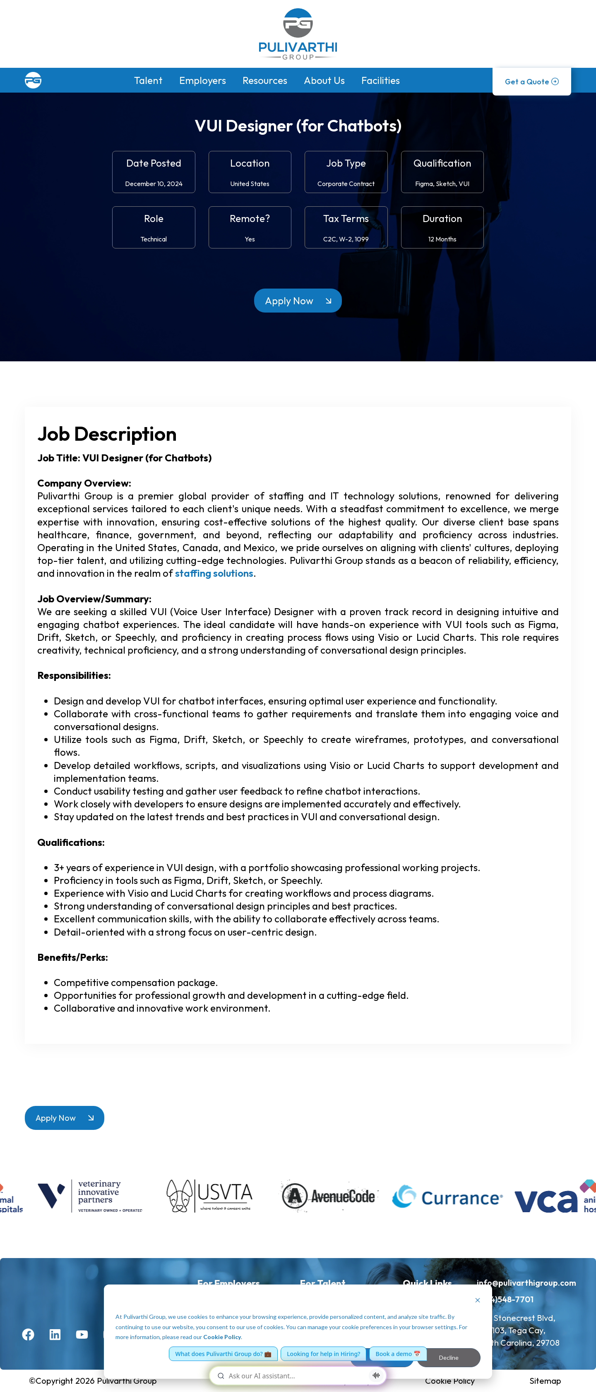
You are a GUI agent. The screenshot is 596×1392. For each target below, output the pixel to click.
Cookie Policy (222, 1336)
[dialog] (298, 1332)
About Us (324, 80)
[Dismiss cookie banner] (478, 1301)
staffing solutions (214, 573)
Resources (265, 80)
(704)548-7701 (505, 1299)
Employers (202, 80)
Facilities (380, 80)
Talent (148, 80)
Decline (449, 1357)
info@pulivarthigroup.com (526, 1282)
